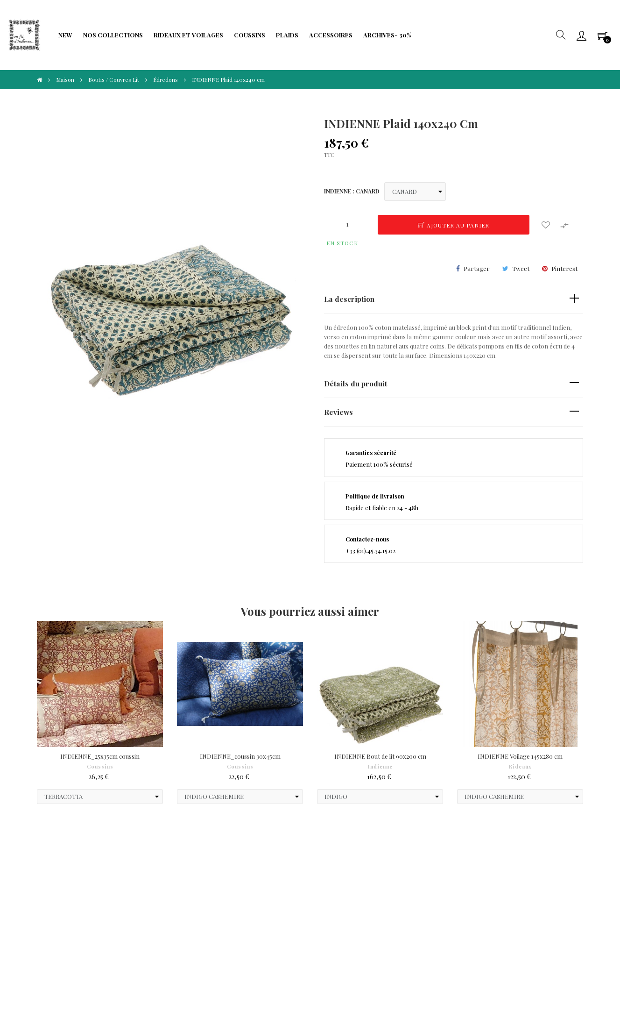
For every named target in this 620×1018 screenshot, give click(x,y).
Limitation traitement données (158, 902)
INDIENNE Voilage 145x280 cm (520, 756)
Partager (477, 268)
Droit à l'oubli (51, 898)
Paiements (47, 884)
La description (349, 299)
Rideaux (520, 766)
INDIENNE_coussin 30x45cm (240, 756)
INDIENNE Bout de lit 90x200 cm (380, 756)
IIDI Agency (100, 976)
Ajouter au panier (453, 225)
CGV (39, 870)
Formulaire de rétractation (260, 884)
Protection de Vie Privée (161, 870)
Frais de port (240, 870)
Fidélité (137, 884)
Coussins (100, 766)
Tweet (520, 268)
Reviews (338, 412)
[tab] (453, 299)
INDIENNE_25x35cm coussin (100, 756)
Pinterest (564, 268)
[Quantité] (347, 224)
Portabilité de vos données (259, 898)
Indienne (380, 766)
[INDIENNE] (415, 191)
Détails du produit (355, 383)
